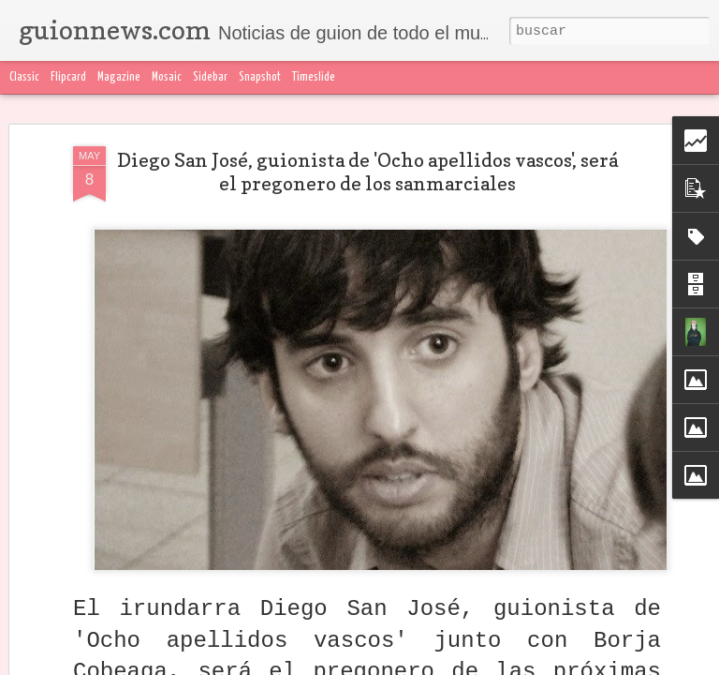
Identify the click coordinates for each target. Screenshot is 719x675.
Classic (24, 77)
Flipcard (68, 77)
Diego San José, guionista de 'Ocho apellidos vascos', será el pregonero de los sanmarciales (367, 168)
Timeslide (313, 77)
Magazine (118, 77)
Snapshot (260, 77)
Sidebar (210, 77)
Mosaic (167, 77)
